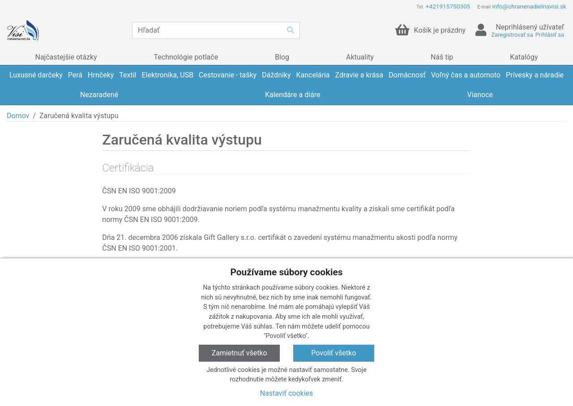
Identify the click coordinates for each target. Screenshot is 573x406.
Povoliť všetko (333, 353)
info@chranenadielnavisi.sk (529, 6)
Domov (18, 115)
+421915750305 (448, 6)
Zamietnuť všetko (239, 353)
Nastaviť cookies (286, 393)
